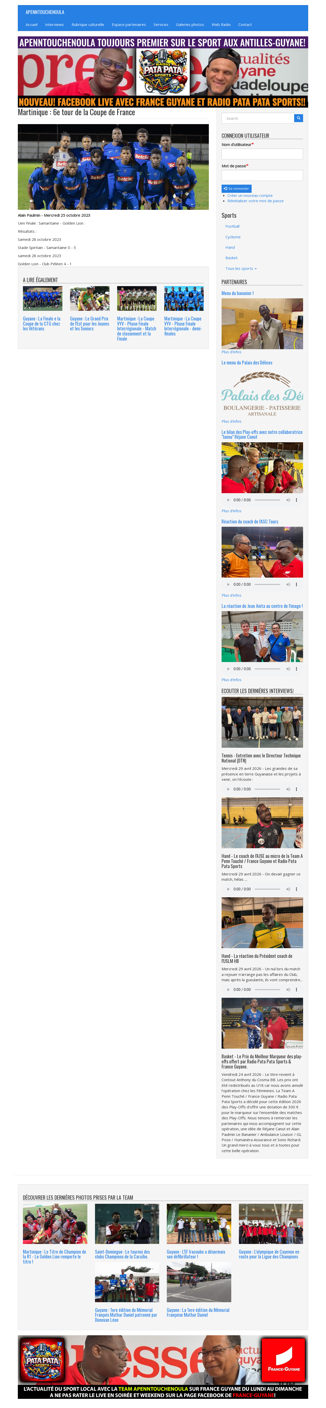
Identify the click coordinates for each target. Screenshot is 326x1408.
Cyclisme (233, 236)
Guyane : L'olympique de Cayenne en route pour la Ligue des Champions (269, 1254)
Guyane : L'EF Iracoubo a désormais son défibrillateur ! (196, 1254)
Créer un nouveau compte (250, 195)
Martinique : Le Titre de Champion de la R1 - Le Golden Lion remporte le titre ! (54, 1256)
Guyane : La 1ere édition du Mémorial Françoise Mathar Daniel (198, 1312)
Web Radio (221, 24)
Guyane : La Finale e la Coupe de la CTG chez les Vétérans (41, 323)
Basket (231, 257)
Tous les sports (241, 268)
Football (232, 226)
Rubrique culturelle (88, 24)
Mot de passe (234, 165)
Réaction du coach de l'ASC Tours (250, 521)
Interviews (54, 24)
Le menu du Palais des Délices (247, 362)
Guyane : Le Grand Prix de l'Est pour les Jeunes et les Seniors (89, 323)
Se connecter (236, 188)
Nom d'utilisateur (236, 144)
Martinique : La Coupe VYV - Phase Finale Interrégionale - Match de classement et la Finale (136, 328)
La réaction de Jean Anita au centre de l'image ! (262, 606)
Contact (245, 24)
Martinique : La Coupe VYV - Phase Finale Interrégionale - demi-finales (183, 326)
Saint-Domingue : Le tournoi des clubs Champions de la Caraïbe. (122, 1254)
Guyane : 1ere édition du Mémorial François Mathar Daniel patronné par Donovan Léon (126, 1315)
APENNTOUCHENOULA (45, 11)
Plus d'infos (231, 351)
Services (161, 24)
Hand (230, 247)
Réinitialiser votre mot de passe (255, 200)
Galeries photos (190, 24)
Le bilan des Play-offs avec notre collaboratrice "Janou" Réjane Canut (262, 434)
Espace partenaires (129, 24)
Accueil (31, 24)
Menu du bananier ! (238, 293)
